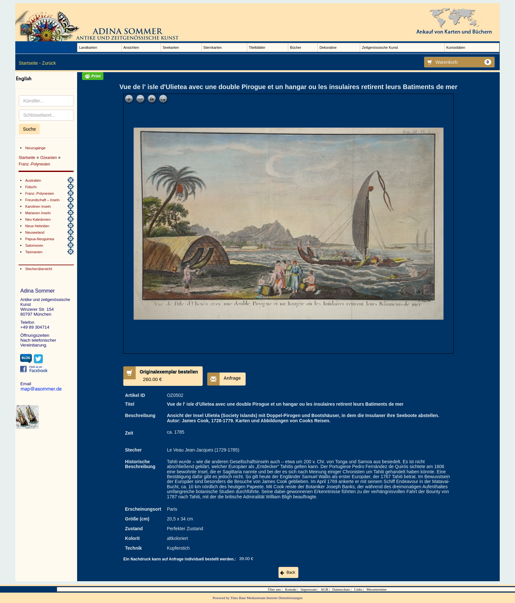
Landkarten (88, 47)
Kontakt (290, 589)
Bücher (295, 47)
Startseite (27, 157)
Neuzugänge (35, 148)
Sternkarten (212, 47)
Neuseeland (34, 232)
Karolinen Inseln (38, 206)
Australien (33, 180)
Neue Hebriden (37, 226)
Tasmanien (33, 252)
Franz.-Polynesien (34, 164)
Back (291, 572)
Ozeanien (49, 157)
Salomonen (34, 245)
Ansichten (131, 47)
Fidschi (30, 187)
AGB (324, 589)
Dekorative (328, 47)
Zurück (49, 63)
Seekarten (171, 47)
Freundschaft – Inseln (42, 200)
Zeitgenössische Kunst (380, 47)
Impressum (309, 589)
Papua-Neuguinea (39, 239)
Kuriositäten (455, 47)
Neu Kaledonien (37, 219)
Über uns (274, 589)
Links (358, 589)
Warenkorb (457, 62)
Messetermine (376, 589)
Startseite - (30, 63)
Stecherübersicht (38, 269)
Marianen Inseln (37, 213)
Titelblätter (257, 47)
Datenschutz (341, 589)
